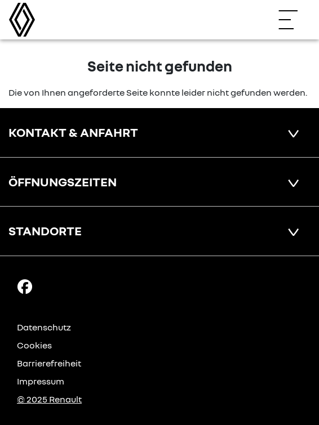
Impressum (40, 381)
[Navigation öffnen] (294, 19)
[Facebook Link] (25, 286)
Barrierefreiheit (49, 363)
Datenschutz (44, 327)
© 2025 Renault (49, 399)
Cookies (34, 345)
